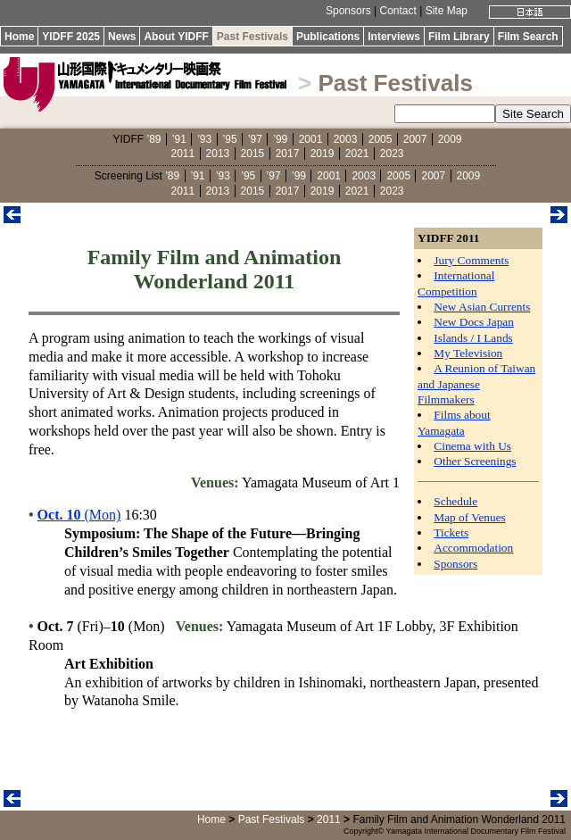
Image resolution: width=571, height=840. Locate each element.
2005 (380, 139)
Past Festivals (252, 36)
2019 (322, 153)
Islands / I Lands (473, 338)
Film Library (459, 36)
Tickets (451, 532)
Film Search (528, 36)
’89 (153, 139)
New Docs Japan (474, 322)
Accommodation (473, 547)
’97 (255, 139)
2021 (357, 153)
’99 (280, 139)
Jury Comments (471, 260)
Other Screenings (475, 461)
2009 (450, 139)
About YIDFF (176, 36)
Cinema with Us (472, 446)
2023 (392, 153)
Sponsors (348, 10)
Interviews (394, 36)
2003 (346, 139)
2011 (183, 153)
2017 (288, 153)
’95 (230, 139)
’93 (204, 139)
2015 (253, 153)
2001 (311, 139)
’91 (179, 139)
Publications (328, 36)
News (122, 36)
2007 (415, 139)
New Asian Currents (482, 306)
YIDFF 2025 (71, 36)
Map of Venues (469, 517)
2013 (218, 153)
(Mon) (79, 514)
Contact (397, 10)
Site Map (447, 10)
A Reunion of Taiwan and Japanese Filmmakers (476, 384)
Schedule (455, 501)
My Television (468, 353)
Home (19, 36)
